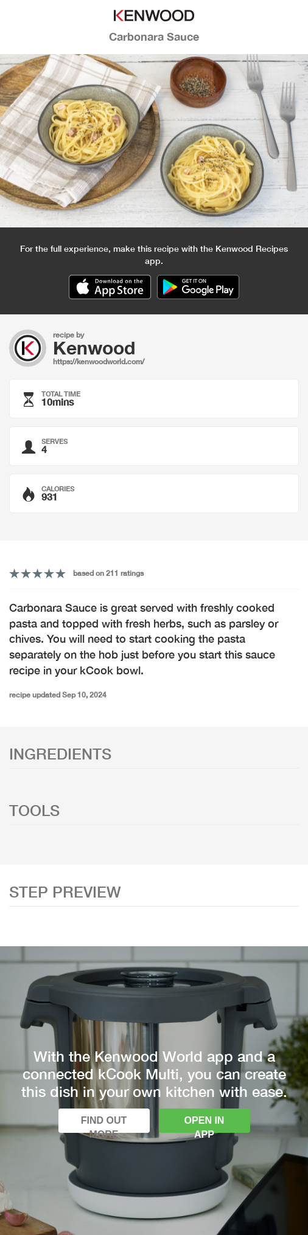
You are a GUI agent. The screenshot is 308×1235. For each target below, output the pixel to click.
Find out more (104, 1124)
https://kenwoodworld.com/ (98, 361)
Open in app (204, 1124)
